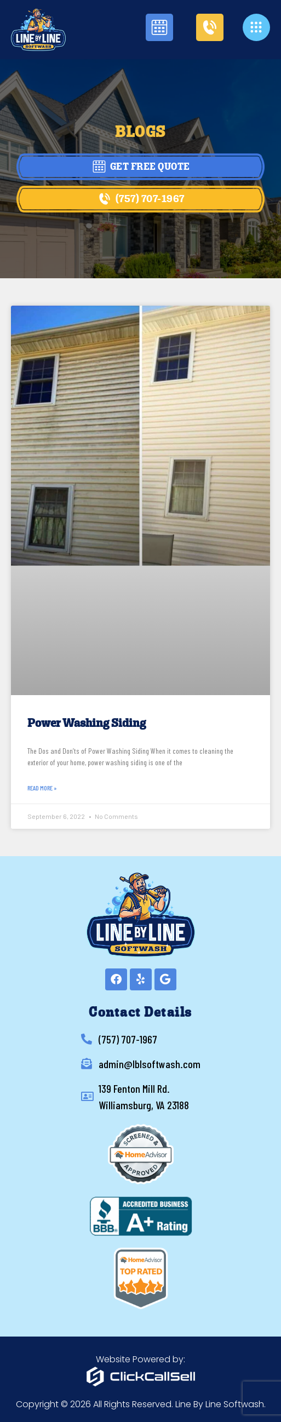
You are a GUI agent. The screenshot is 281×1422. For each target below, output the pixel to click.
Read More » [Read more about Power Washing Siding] (42, 788)
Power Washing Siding (86, 724)
